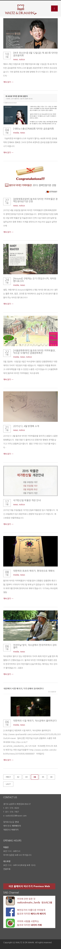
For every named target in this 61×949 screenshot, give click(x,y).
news (15, 59)
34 (35, 777)
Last (8, 784)
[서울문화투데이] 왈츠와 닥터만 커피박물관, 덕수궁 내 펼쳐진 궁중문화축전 (34, 351)
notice (22, 59)
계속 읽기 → (8, 82)
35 (43, 777)
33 (26, 777)
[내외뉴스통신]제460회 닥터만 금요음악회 (33, 129)
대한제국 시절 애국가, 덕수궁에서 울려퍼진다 (35, 721)
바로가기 (15, 830)
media (16, 133)
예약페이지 (16, 826)
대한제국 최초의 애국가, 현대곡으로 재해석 (33, 571)
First (8, 777)
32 (18, 777)
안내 (17, 822)
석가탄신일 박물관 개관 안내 (27, 500)
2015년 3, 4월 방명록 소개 (26, 426)
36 (51, 777)
